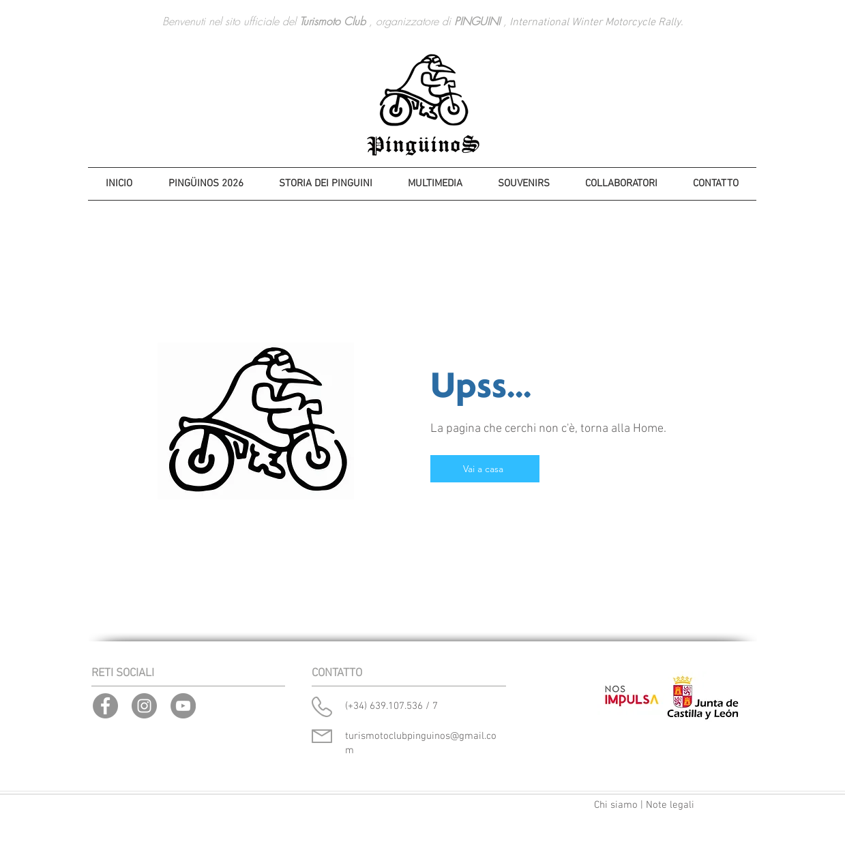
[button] (325, 184)
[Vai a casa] (484, 468)
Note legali (670, 805)
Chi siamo (616, 805)
